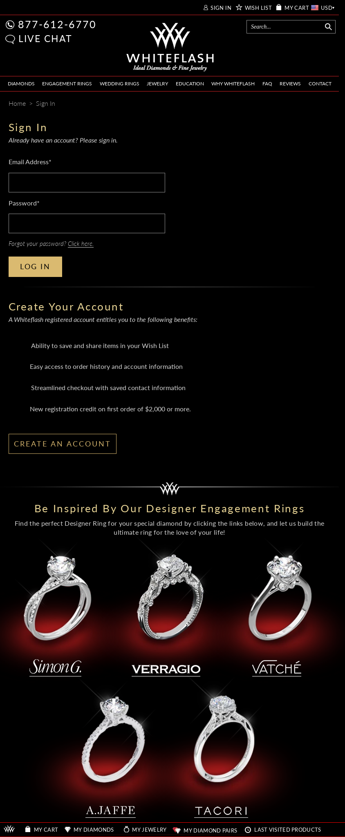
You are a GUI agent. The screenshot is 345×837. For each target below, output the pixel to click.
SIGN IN (221, 8)
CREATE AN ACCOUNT (62, 443)
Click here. (81, 243)
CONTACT (320, 83)
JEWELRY (157, 83)
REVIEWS (290, 83)
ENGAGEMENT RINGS (67, 83)
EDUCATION (190, 83)
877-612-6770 (57, 24)
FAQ (267, 83)
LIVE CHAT (45, 38)
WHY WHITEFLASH (233, 83)
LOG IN (35, 266)
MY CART (297, 8)
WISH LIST (258, 8)
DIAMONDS (21, 83)
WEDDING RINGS (119, 83)
